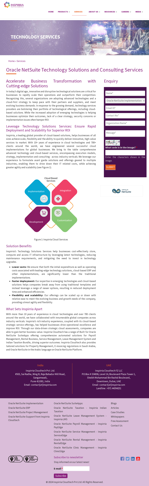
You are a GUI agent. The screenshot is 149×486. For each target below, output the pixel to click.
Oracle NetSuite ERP (19, 407)
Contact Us (116, 425)
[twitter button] (127, 458)
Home (51, 12)
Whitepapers (117, 416)
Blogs (114, 403)
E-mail (58, 468)
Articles (115, 407)
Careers (126, 12)
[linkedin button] (132, 458)
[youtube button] (138, 458)
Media (139, 12)
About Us (94, 12)
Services (79, 12)
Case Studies (117, 412)
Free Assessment (119, 421)
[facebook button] (122, 458)
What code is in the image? (121, 147)
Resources (110, 12)
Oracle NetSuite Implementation (25, 403)
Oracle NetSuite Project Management (28, 412)
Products (64, 12)
